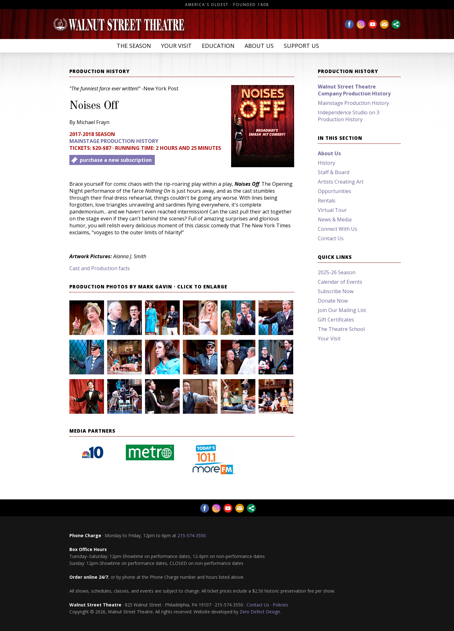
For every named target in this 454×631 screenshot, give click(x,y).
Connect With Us (337, 228)
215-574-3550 (192, 535)
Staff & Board (333, 172)
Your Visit (176, 45)
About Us (259, 45)
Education (218, 45)
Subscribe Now (335, 291)
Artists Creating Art (341, 181)
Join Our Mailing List (342, 310)
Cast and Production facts (99, 268)
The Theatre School (341, 329)
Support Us (301, 45)
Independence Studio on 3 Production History (348, 116)
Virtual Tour (332, 210)
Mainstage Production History (113, 141)
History (326, 162)
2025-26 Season (336, 272)
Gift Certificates (336, 319)
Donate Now (333, 300)
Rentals (326, 200)
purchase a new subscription (116, 159)
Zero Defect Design (260, 612)
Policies (280, 605)
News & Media (335, 219)
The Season (134, 45)
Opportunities (334, 191)
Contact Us (331, 238)
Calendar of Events (340, 281)
